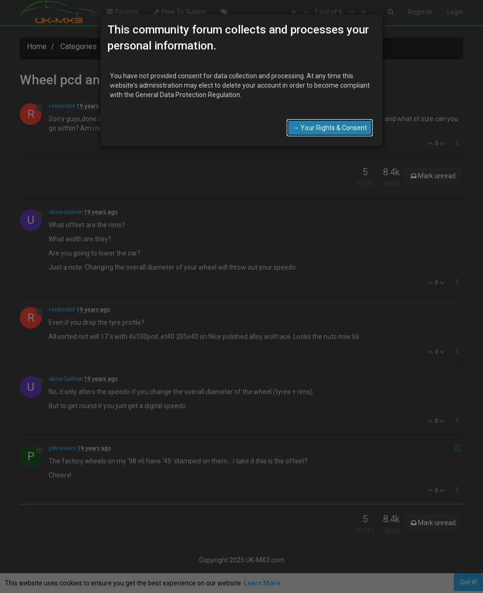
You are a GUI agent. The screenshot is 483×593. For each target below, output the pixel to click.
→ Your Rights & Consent (329, 127)
